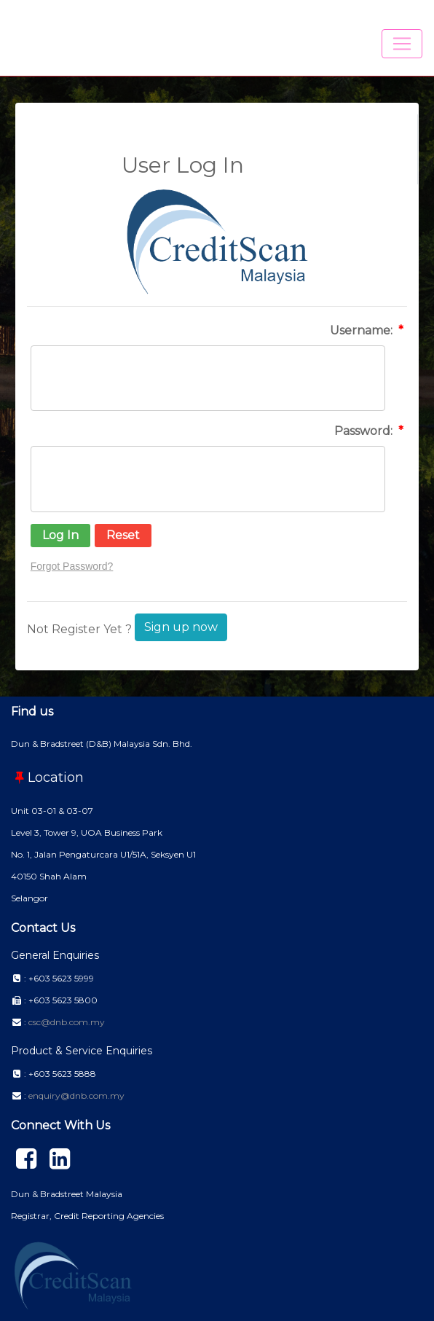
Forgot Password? (72, 566)
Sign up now (181, 627)
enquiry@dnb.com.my (76, 1095)
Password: (364, 431)
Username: (362, 330)
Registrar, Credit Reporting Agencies (87, 1215)
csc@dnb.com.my (66, 1021)
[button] (60, 535)
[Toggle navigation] (402, 43)
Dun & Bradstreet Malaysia (66, 1193)
